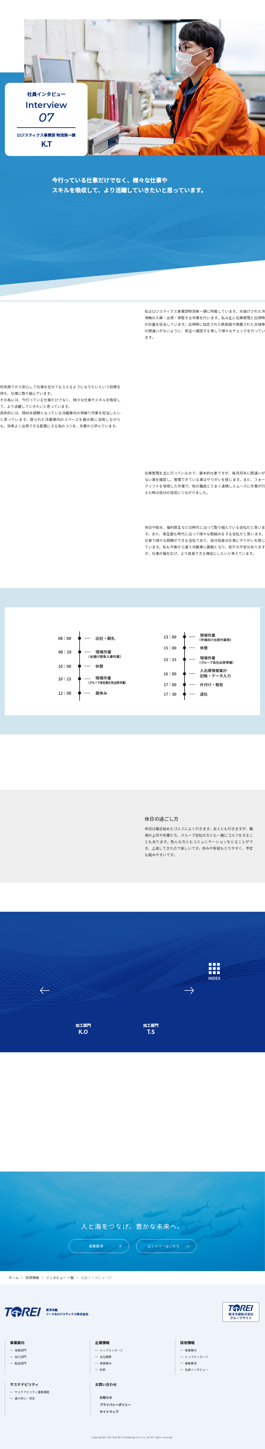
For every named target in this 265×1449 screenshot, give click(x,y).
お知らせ (101, 1397)
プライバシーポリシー (110, 1404)
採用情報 (180, 9)
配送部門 (20, 1363)
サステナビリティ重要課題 (32, 1392)
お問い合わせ (106, 1384)
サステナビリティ (205, 9)
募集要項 (191, 1363)
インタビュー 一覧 (60, 1277)
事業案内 (143, 9)
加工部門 (20, 1357)
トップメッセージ (111, 1350)
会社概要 (105, 1357)
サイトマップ (104, 1411)
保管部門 (20, 1350)
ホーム (13, 1277)
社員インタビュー (196, 1369)
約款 (103, 1369)
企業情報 (161, 9)
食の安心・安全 (25, 1398)
